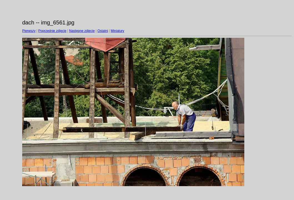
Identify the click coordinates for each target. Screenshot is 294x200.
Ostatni (102, 31)
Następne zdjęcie (82, 31)
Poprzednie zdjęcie (52, 31)
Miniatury (117, 31)
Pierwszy (29, 31)
